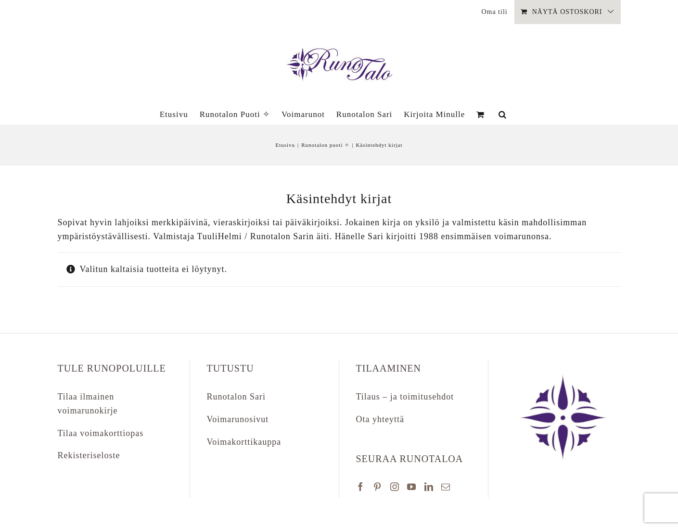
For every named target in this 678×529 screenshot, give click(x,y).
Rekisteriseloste (89, 455)
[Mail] (445, 486)
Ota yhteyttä (380, 419)
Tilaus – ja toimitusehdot (405, 396)
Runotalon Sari (236, 396)
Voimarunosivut (238, 419)
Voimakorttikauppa (244, 442)
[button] (503, 114)
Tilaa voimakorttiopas (101, 433)
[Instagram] (394, 486)
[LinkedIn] (429, 486)
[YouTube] (411, 486)
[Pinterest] (377, 486)
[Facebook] (360, 486)
